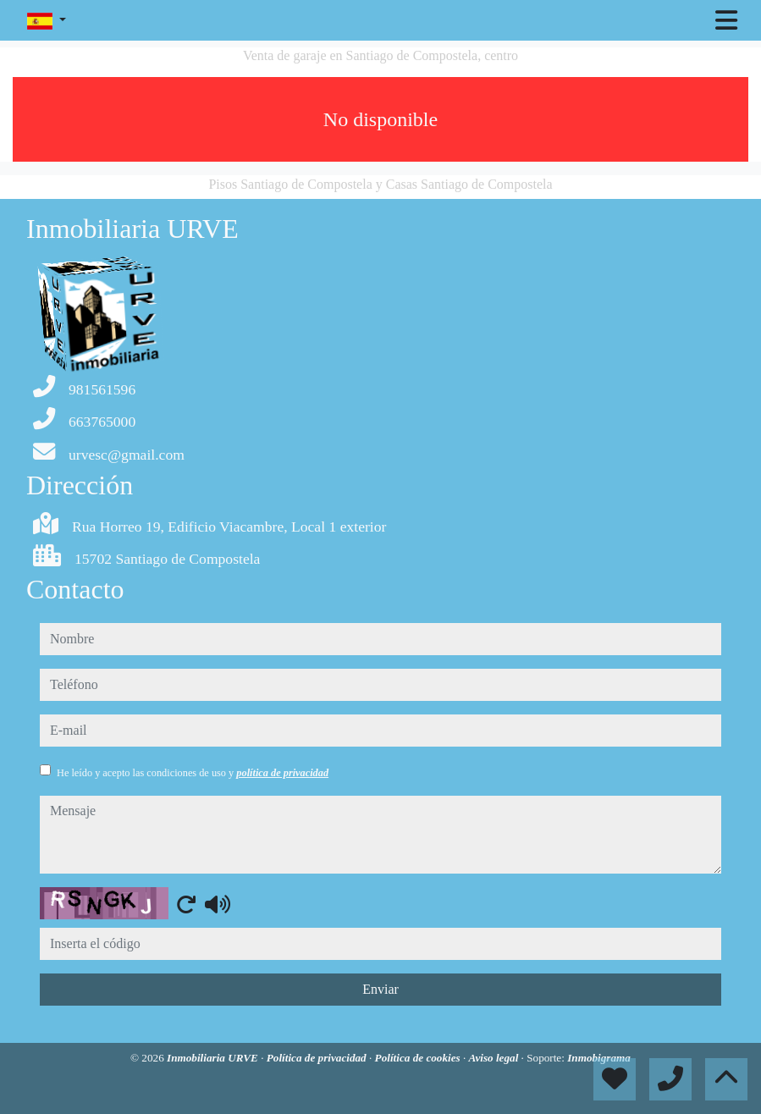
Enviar (380, 989)
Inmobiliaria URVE (214, 1057)
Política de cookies (419, 1057)
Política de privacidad (318, 1057)
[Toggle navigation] (726, 20)
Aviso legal (495, 1057)
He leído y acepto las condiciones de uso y (192, 773)
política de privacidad (282, 773)
